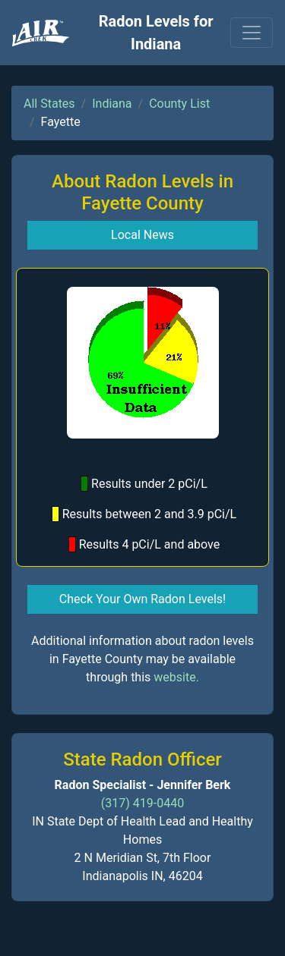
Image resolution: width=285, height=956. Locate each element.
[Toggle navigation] (251, 32)
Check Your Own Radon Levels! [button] (142, 599)
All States (49, 103)
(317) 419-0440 (142, 803)
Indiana (111, 103)
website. (176, 677)
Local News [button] (142, 235)
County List (179, 103)
